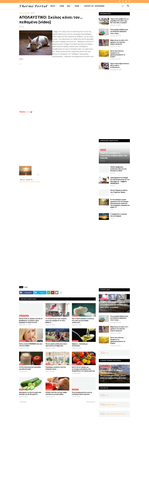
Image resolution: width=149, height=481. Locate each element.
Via (20, 64)
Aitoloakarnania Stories (108, 404)
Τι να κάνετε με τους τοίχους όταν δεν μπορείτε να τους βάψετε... (56, 320)
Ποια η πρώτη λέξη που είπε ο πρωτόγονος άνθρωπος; (56, 345)
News (52, 6)
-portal (25, 112)
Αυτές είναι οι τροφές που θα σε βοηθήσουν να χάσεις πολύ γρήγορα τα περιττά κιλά (30, 320)
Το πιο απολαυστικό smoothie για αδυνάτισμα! (30, 368)
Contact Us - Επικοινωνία (39, 1)
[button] (123, 6)
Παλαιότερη (90, 402)
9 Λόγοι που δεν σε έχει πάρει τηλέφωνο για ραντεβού (56, 393)
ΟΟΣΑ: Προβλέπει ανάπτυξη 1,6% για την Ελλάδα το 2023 (118, 169)
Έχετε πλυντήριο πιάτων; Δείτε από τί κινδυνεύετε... (119, 65)
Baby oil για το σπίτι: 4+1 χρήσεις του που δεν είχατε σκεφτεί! (119, 42)
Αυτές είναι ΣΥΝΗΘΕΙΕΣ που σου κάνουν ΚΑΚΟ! (30, 345)
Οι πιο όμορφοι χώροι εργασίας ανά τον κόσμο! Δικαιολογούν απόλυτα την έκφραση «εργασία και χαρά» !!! (120, 203)
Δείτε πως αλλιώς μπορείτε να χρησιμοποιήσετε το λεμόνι (117, 53)
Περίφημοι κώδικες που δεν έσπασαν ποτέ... (56, 368)
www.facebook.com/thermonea (57, 209)
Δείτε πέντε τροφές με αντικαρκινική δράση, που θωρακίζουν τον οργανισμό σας (83, 369)
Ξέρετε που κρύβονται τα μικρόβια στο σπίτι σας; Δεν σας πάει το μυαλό (119, 20)
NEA (68, 6)
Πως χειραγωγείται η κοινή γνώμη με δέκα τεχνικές (82, 393)
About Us (27, 1)
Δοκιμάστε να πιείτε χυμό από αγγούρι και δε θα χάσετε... (30, 393)
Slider (33, 13)
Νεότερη (23, 402)
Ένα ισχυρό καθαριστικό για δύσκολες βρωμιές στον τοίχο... (119, 31)
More (77, 6)
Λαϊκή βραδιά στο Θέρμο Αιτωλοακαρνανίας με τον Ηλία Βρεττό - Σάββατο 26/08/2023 (120, 180)
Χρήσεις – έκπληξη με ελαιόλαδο (80, 345)
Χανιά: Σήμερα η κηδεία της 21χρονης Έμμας (118, 191)
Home (21, 1)
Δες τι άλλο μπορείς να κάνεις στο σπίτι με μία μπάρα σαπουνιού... (83, 320)
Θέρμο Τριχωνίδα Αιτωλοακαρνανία (113, 414)
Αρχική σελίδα (24, 13)
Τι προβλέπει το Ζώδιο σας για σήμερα (118, 215)
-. (26, 180)
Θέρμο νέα (104, 353)
